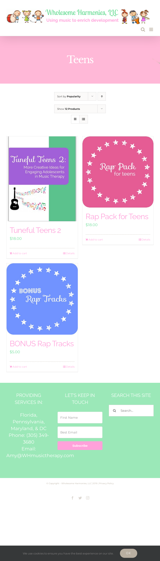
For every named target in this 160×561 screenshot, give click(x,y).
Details (70, 253)
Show (68, 108)
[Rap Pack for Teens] (118, 172)
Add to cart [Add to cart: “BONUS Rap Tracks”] (20, 366)
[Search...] (131, 410)
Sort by (69, 96)
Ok (128, 553)
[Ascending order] (102, 96)
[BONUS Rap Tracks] (42, 299)
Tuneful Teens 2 (35, 230)
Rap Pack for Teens (117, 216)
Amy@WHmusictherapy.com (40, 455)
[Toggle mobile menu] (151, 29)
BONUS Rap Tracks (42, 343)
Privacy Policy (106, 483)
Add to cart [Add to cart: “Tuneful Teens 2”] (20, 253)
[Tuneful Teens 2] (42, 178)
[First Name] (80, 417)
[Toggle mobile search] (143, 29)
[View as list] (83, 119)
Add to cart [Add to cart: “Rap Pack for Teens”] (96, 239)
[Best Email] (80, 432)
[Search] (114, 410)
